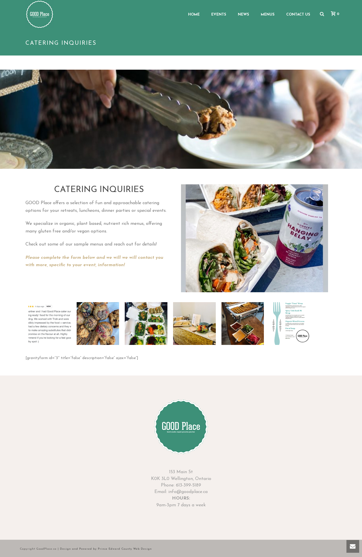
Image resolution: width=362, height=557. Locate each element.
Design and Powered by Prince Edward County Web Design (106, 548)
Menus (268, 14)
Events (218, 14)
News (243, 14)
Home (194, 14)
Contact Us (298, 14)
